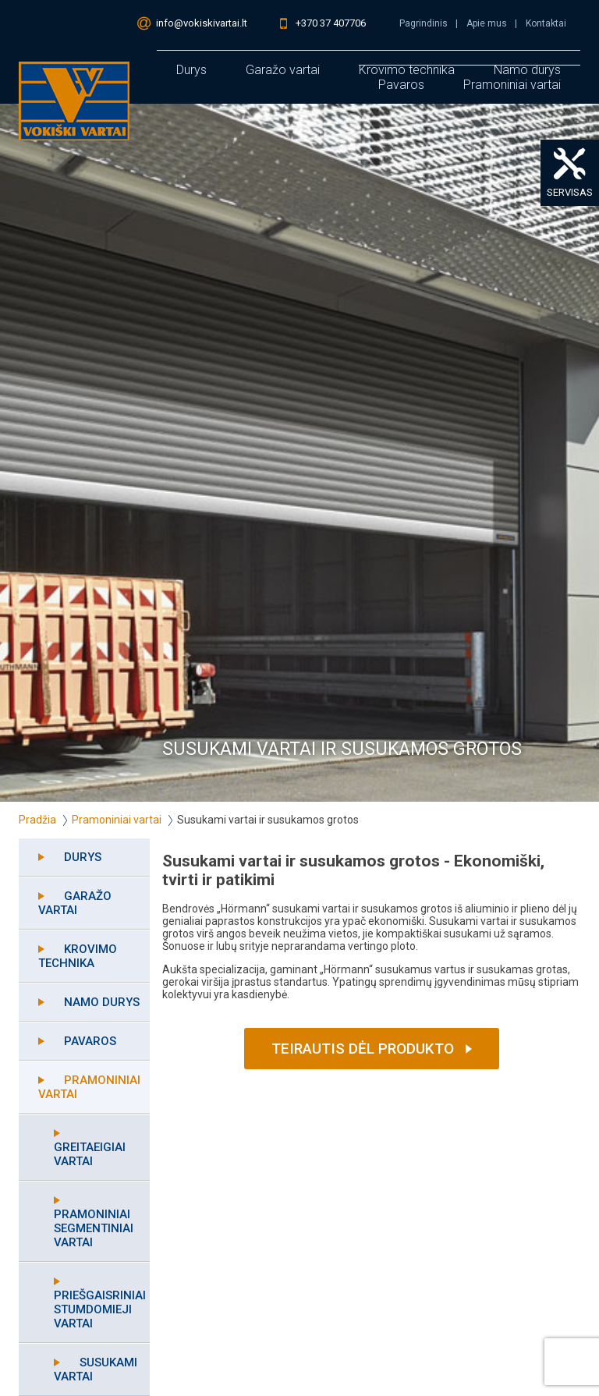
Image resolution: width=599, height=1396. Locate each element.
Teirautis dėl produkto (362, 1049)
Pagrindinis (423, 23)
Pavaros (401, 84)
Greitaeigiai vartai (90, 1154)
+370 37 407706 (331, 23)
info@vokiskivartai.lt (201, 23)
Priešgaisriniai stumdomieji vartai (100, 1309)
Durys (191, 69)
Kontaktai (546, 23)
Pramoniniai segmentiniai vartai (93, 1228)
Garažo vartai (283, 69)
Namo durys (102, 1002)
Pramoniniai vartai (512, 84)
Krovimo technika (77, 956)
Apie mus (486, 23)
